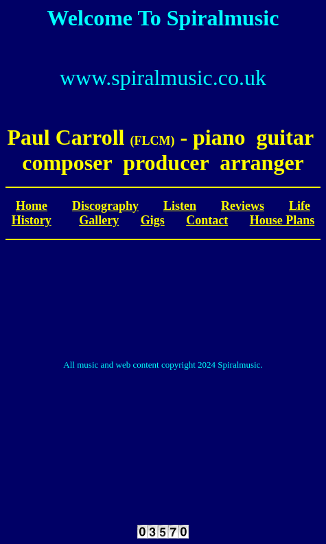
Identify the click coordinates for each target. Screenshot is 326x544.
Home (31, 206)
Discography (105, 206)
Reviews (242, 206)
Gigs (153, 220)
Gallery (99, 220)
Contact (207, 220)
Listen (179, 206)
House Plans (282, 220)
